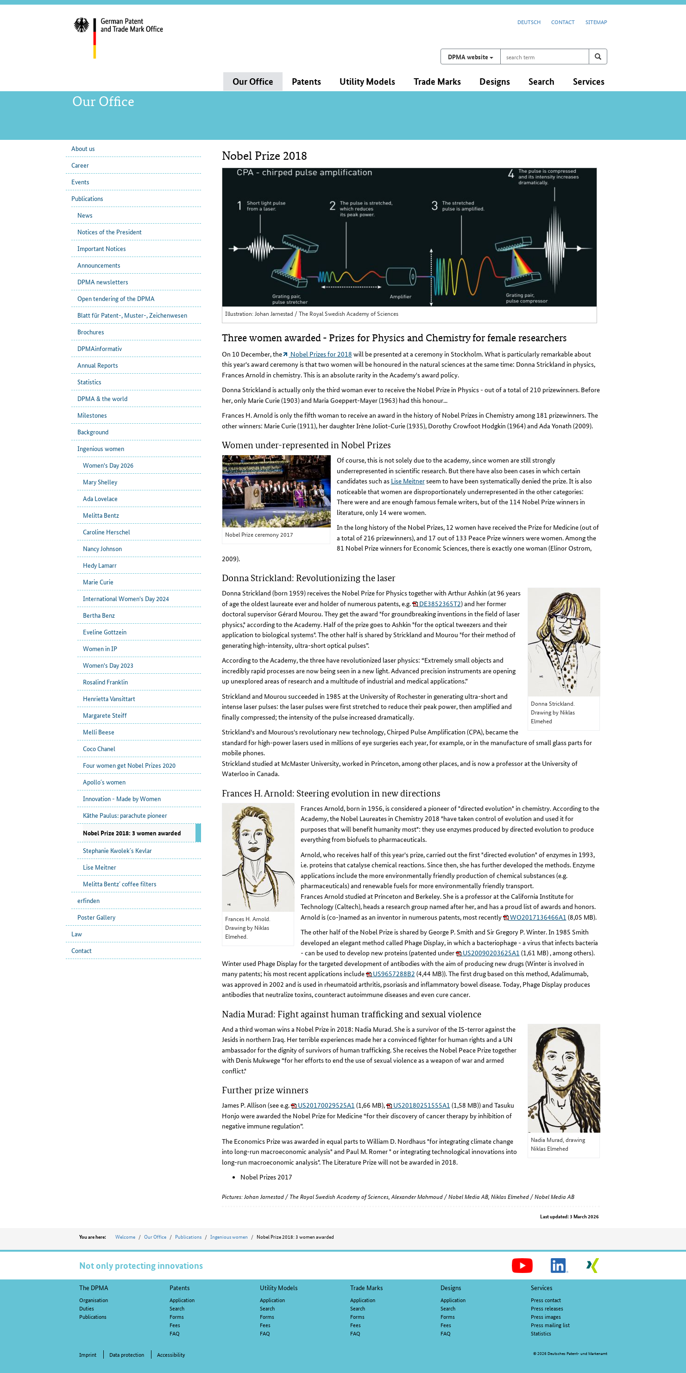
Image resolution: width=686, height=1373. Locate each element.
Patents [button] (306, 81)
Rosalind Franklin (105, 681)
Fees (175, 1324)
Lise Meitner (99, 866)
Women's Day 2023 (108, 665)
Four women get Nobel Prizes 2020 (129, 765)
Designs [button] (494, 81)
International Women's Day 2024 (126, 598)
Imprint (87, 1354)
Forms (177, 1316)
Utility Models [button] (367, 81)
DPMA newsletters (102, 281)
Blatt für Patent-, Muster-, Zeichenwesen (132, 315)
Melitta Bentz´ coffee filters (120, 883)
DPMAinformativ (99, 348)
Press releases (547, 1308)
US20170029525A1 (323, 1105)
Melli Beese (98, 731)
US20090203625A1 (488, 952)
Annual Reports (97, 365)
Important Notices (101, 248)
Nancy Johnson (102, 548)
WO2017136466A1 (534, 917)
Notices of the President (109, 231)
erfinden (88, 900)
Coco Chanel (99, 748)
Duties (86, 1308)
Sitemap (596, 21)
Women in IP (100, 648)
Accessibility (171, 1354)
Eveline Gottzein (104, 631)
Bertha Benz (99, 615)
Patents (180, 1287)
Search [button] (541, 81)
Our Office (155, 1236)
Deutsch (529, 21)
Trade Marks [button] (437, 81)
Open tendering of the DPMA (116, 298)
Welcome (125, 1236)
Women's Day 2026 (108, 465)
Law (76, 933)
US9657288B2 (390, 973)
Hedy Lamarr (100, 565)
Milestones (92, 415)
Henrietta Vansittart (109, 698)
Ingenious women (100, 448)
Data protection (126, 1354)
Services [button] (588, 81)
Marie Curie (98, 581)
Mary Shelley (100, 481)
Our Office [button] (253, 81)
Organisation (93, 1299)
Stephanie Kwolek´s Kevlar (117, 850)
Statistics (89, 381)
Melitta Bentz (101, 515)
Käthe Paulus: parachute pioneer (125, 815)
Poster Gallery (96, 917)
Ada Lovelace (100, 498)
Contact (563, 21)
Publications (87, 198)
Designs (451, 1287)
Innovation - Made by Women (122, 798)
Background (92, 431)
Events (80, 181)
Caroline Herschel (106, 531)
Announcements (98, 265)
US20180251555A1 (418, 1105)
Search (177, 1308)
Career (80, 164)
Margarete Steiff (105, 715)
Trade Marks (366, 1287)
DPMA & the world (102, 398)
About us (83, 148)
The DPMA (93, 1287)
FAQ (175, 1333)
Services (542, 1287)
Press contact (546, 1299)
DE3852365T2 (436, 603)
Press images (546, 1316)
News (85, 214)
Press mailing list (550, 1324)
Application (182, 1299)
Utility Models (279, 1287)
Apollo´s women (104, 781)
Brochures (90, 331)
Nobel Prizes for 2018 (317, 353)
